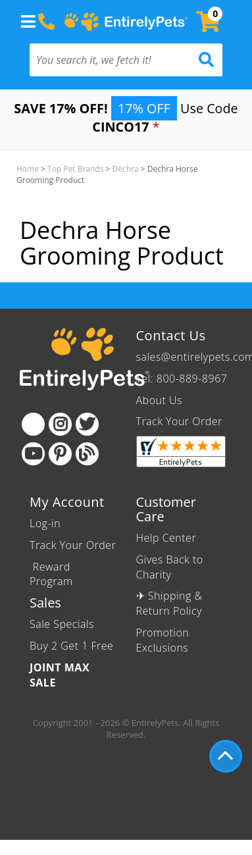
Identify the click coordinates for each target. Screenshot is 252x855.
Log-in (45, 523)
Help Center (166, 538)
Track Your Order (179, 421)
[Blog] (87, 453)
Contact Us (171, 335)
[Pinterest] (60, 453)
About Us (159, 400)
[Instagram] (60, 424)
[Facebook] (33, 424)
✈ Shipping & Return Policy (169, 603)
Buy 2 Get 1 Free (71, 645)
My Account (67, 502)
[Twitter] (87, 424)
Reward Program (53, 574)
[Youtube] (33, 453)
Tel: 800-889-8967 (182, 378)
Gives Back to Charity (169, 567)
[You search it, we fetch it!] (111, 59)
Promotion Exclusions (162, 640)
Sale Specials (62, 624)
